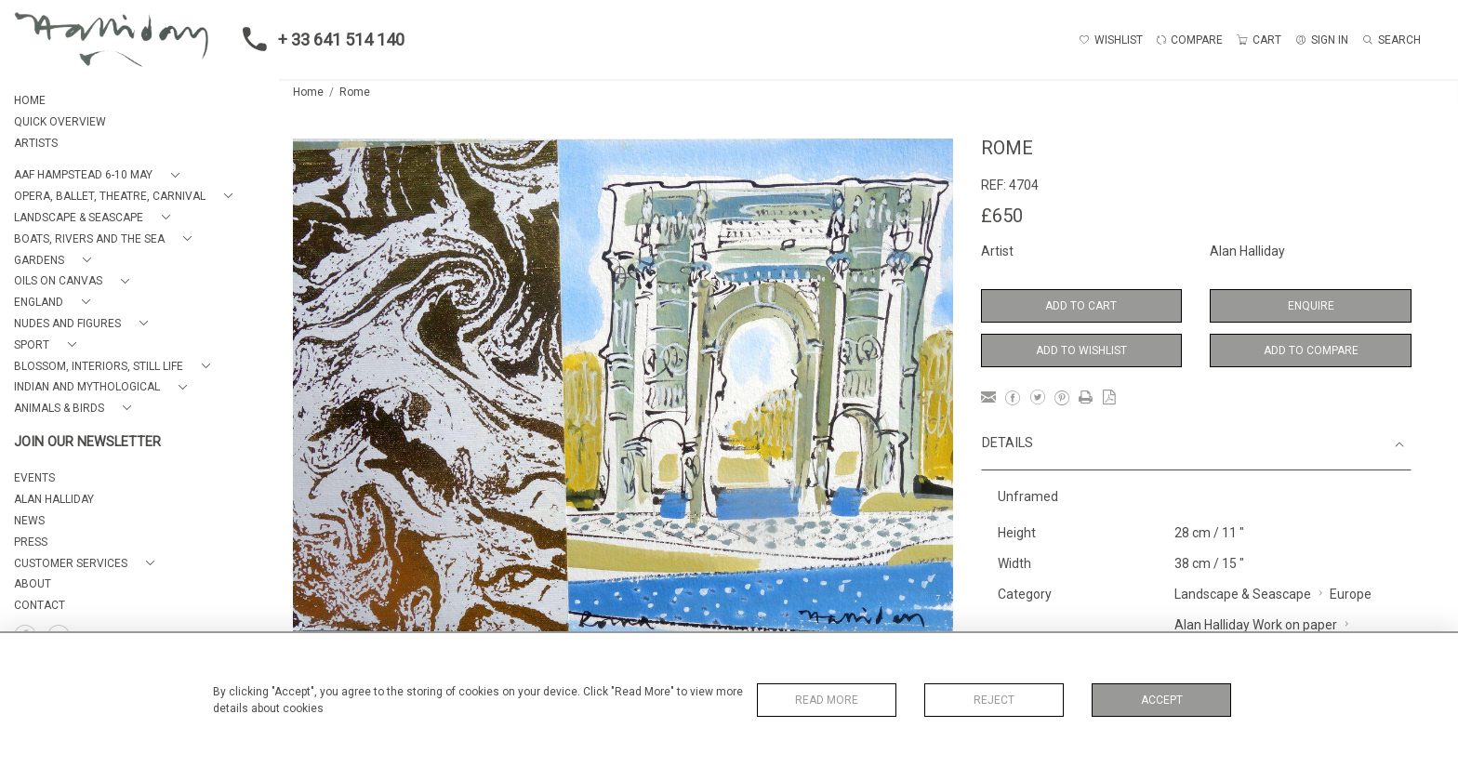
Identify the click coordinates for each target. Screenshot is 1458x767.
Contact (39, 605)
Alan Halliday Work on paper (1255, 624)
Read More (826, 700)
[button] (100, 175)
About (32, 583)
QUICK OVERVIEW (60, 121)
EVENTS (34, 477)
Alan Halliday (1247, 251)
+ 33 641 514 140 (318, 39)
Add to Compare (1311, 350)
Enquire (1311, 305)
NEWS (29, 520)
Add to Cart (1081, 305)
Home (308, 92)
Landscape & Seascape (1242, 594)
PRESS (30, 542)
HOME (30, 100)
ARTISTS (36, 143)
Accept (1162, 700)
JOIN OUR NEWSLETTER (87, 442)
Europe (1351, 594)
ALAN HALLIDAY (54, 499)
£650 (1002, 215)
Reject (994, 700)
